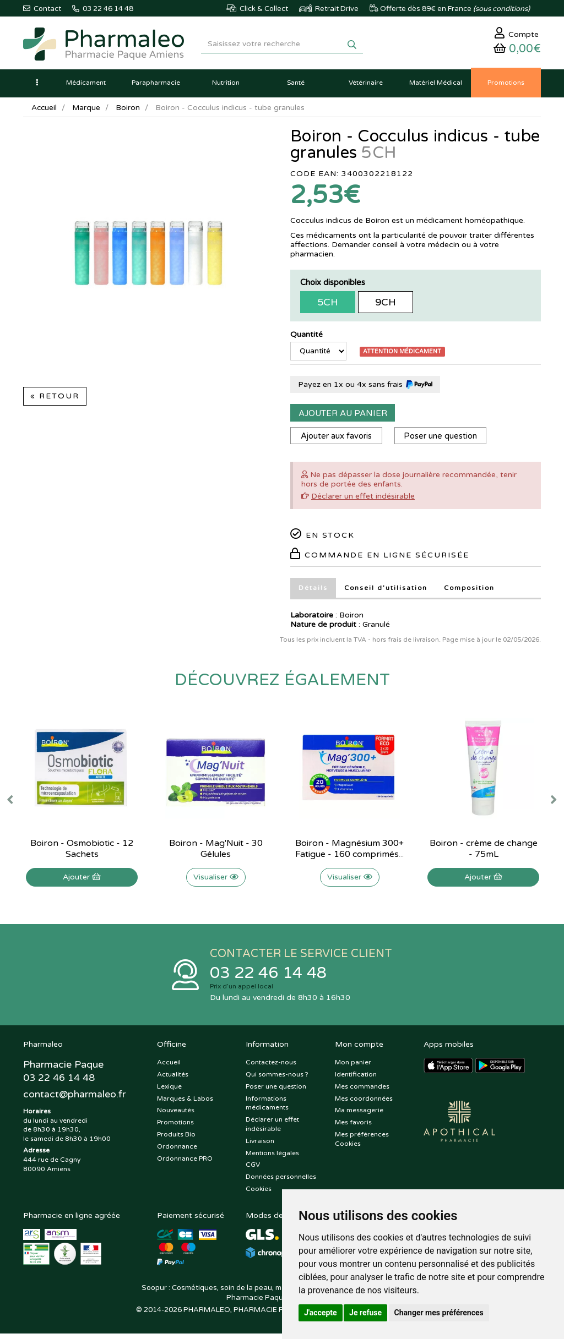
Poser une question (444, 440)
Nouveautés (175, 1115)
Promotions (175, 1128)
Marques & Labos (185, 1103)
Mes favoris (353, 1128)
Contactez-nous (271, 1068)
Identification (356, 1079)
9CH (385, 306)
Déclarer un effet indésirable (363, 500)
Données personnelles (281, 1182)
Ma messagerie (359, 1115)
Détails (313, 591)
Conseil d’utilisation (386, 591)
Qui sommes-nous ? (277, 1079)
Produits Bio (176, 1139)
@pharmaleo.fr (74, 1100)
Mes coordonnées (364, 1103)
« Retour (54, 400)
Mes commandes (362, 1091)
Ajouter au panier (343, 417)
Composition (471, 591)
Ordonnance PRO (185, 1163)
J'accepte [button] (320, 1312)
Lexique (169, 1091)
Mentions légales (272, 1158)
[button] (37, 86)
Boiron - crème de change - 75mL (484, 852)
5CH (327, 306)
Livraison (260, 1146)
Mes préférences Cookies (362, 1143)
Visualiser (215, 881)
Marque (87, 111)
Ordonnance (177, 1151)
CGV (253, 1170)
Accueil (44, 111)
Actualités (172, 1079)
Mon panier (353, 1068)
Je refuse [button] (365, 1312)
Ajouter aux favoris (337, 440)
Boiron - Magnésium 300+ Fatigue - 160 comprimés (349, 852)
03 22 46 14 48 (271, 977)
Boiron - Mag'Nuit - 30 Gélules (216, 852)
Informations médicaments (267, 1108)
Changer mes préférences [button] (439, 1312)
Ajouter (82, 881)
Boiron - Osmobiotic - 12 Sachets (81, 852)
